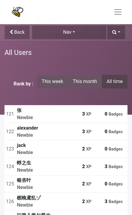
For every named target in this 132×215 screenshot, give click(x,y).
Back (17, 32)
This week (52, 81)
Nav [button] (67, 32)
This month (85, 81)
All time (114, 81)
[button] (116, 32)
